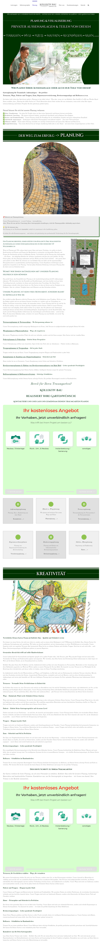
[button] (88, 5)
